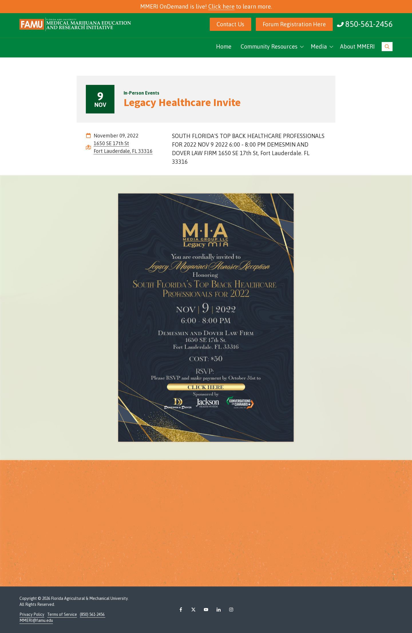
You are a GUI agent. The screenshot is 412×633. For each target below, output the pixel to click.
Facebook (181, 609)
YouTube (206, 609)
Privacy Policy (31, 614)
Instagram (231, 609)
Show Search (387, 46)
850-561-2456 (369, 24)
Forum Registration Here (294, 24)
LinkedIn (218, 609)
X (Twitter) (193, 609)
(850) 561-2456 (92, 614)
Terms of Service (62, 614)
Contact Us (230, 24)
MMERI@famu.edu (36, 620)
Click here (221, 6)
